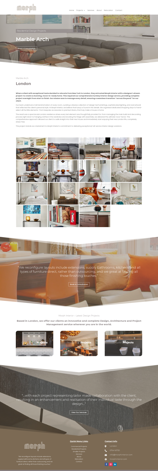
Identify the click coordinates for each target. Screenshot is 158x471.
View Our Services (79, 412)
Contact (118, 11)
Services (90, 11)
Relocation (108, 11)
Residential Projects (79, 449)
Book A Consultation (26, 48)
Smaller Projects (79, 451)
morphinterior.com (118, 459)
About (99, 11)
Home (71, 11)
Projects (79, 11)
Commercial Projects (79, 446)
